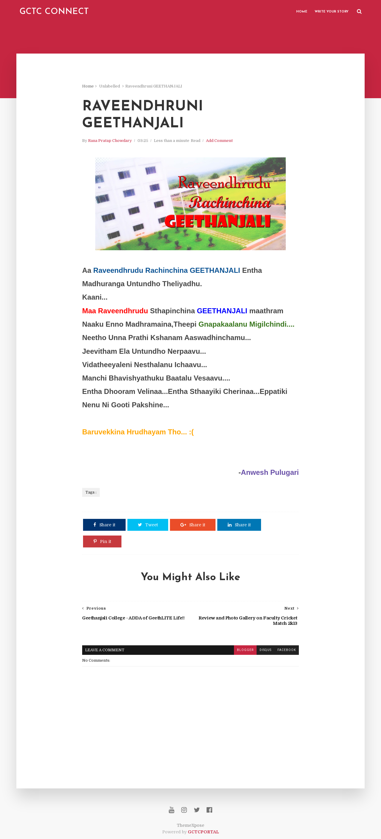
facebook (286, 650)
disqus (265, 650)
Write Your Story (332, 11)
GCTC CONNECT (54, 12)
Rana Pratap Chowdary (110, 140)
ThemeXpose (190, 825)
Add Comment (219, 140)
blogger (245, 650)
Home (301, 11)
